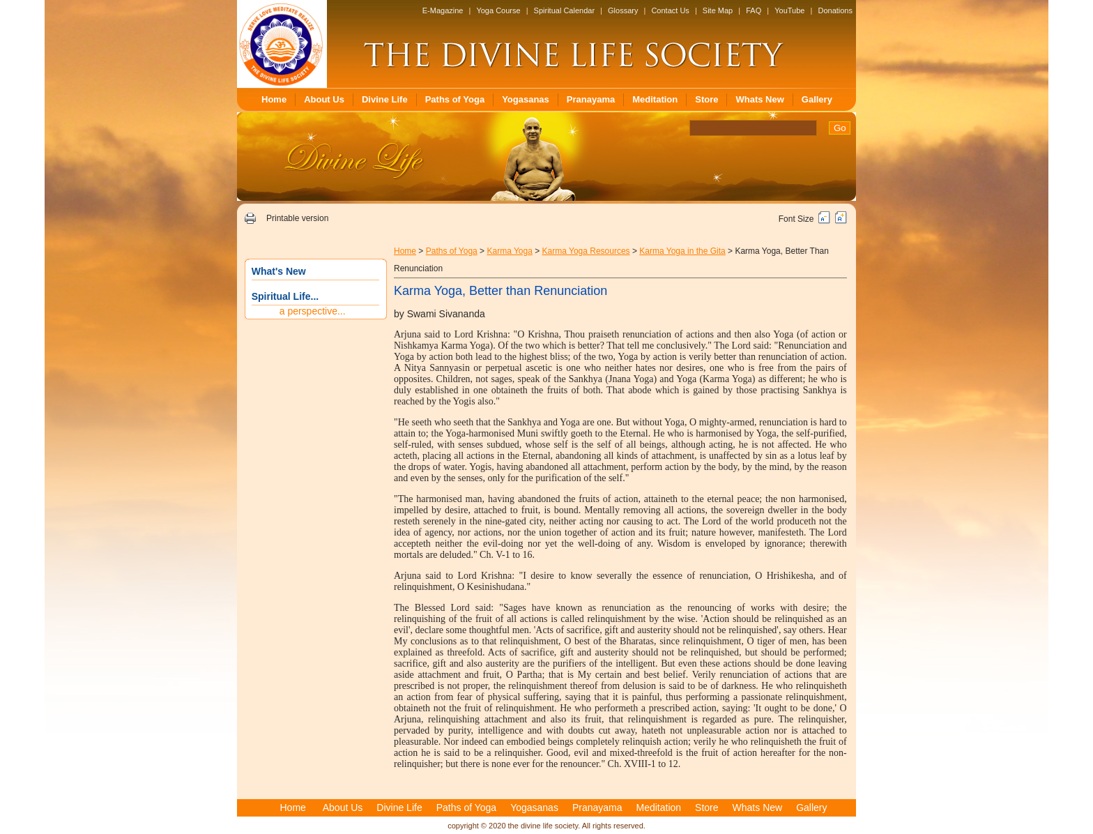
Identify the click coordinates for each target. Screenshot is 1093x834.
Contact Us (670, 10)
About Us (324, 99)
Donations (835, 10)
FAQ (753, 10)
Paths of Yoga (454, 99)
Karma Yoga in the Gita (682, 251)
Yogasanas (525, 99)
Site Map (718, 10)
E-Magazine (443, 10)
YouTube (789, 10)
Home (273, 99)
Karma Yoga (509, 251)
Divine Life (385, 99)
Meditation (655, 99)
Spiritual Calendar (564, 10)
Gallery (817, 99)
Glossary (623, 10)
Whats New (759, 99)
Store (706, 99)
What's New (279, 271)
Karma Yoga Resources (586, 251)
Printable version (297, 218)
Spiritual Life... (285, 296)
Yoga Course (498, 10)
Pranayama (591, 99)
